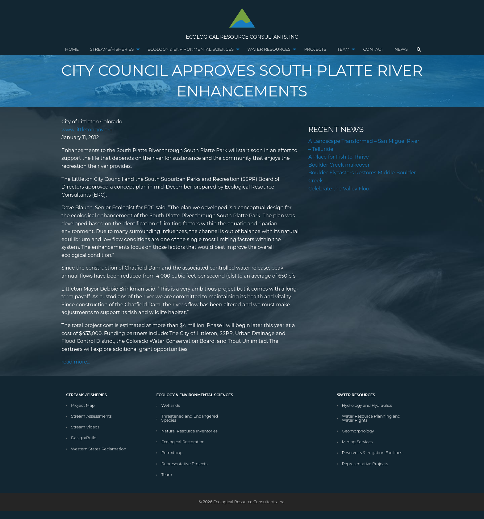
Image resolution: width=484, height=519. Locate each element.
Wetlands (170, 405)
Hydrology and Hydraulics (367, 405)
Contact (373, 49)
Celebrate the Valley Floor (339, 189)
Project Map (83, 405)
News (401, 49)
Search (419, 49)
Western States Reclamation (98, 449)
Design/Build (84, 438)
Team (343, 49)
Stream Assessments (91, 416)
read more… (75, 362)
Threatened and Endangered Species (189, 418)
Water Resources (268, 49)
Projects (315, 49)
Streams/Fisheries (112, 49)
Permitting (172, 452)
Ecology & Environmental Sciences (191, 49)
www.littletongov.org (87, 130)
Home (72, 49)
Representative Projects (184, 464)
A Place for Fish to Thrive (338, 157)
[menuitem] (72, 49)
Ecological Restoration (183, 442)
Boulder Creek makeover (339, 165)
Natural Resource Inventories (189, 431)
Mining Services (357, 442)
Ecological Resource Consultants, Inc (242, 37)
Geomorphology (358, 431)
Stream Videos (85, 427)
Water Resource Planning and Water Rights (371, 418)
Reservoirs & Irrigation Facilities (372, 452)
